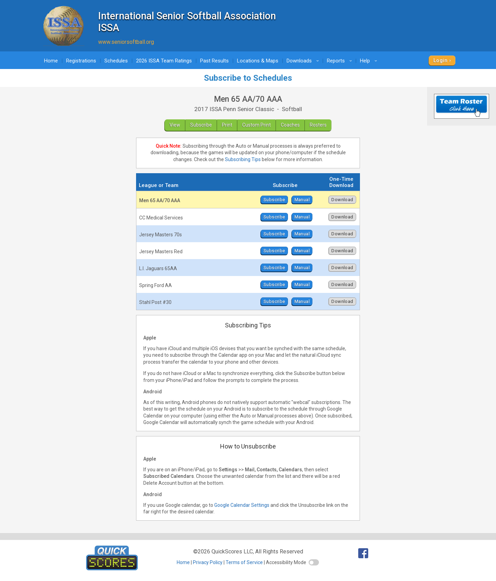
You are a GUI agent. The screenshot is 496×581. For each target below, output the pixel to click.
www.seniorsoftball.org (126, 42)
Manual (302, 199)
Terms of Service (244, 562)
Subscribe (201, 125)
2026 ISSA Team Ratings (164, 61)
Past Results (214, 61)
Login (440, 60)
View (174, 125)
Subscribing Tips (243, 159)
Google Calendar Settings (241, 505)
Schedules (116, 61)
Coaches (290, 125)
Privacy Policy (208, 562)
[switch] (314, 562)
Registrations (81, 61)
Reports (340, 61)
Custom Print (256, 125)
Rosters (318, 125)
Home (51, 61)
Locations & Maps (257, 61)
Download (342, 199)
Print (227, 125)
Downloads (304, 61)
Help (369, 61)
